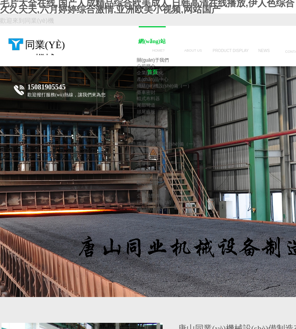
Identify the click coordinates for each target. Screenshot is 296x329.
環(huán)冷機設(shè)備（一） (167, 144)
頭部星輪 (146, 125)
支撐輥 (144, 163)
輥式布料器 (148, 98)
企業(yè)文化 (150, 73)
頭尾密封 (146, 118)
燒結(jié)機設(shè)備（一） (164, 86)
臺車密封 (146, 92)
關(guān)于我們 (153, 60)
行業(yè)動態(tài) (154, 202)
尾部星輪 (146, 131)
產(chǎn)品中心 (152, 79)
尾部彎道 (146, 105)
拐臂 (141, 157)
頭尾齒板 (146, 111)
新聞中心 (146, 189)
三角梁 (144, 176)
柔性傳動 (146, 137)
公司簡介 (146, 66)
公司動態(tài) (150, 195)
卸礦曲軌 (146, 170)
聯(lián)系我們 (151, 209)
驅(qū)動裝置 (150, 183)
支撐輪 (144, 150)
